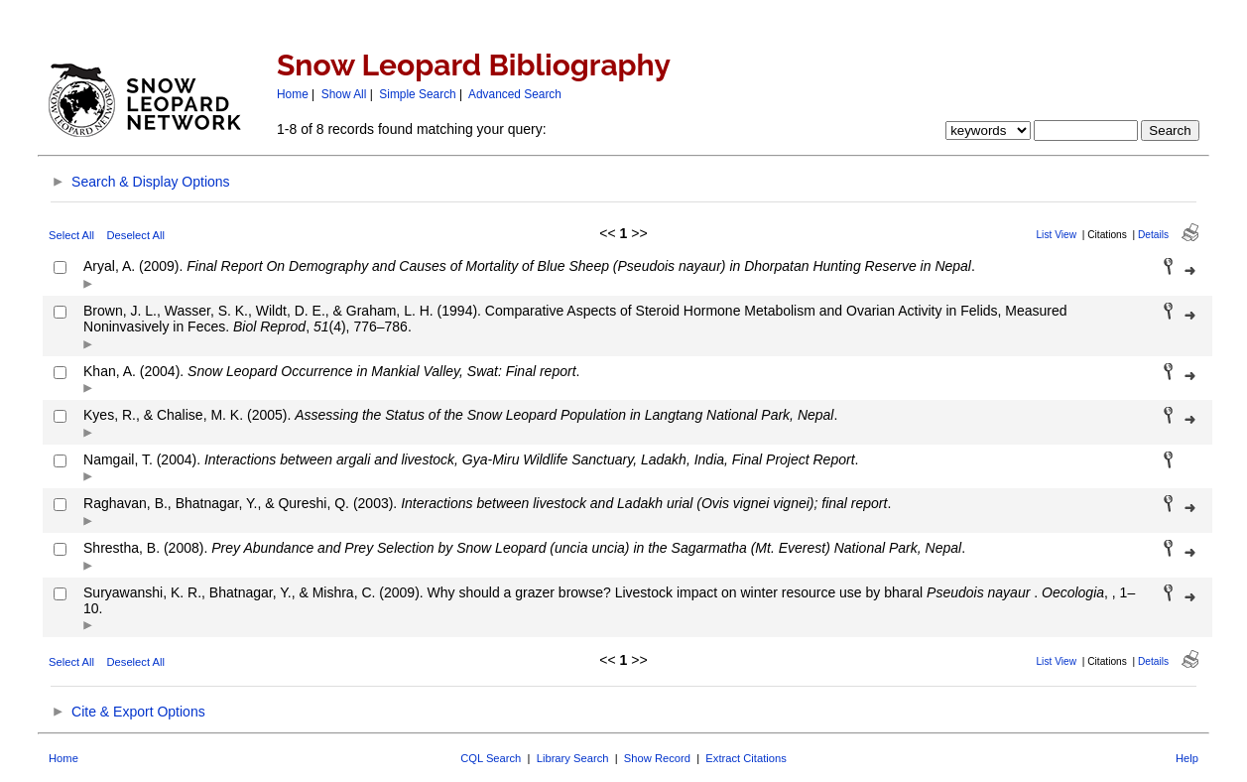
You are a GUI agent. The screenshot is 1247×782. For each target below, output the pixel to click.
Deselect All (136, 235)
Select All (71, 235)
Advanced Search (514, 94)
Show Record (657, 758)
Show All (344, 94)
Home (293, 94)
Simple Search (417, 94)
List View (1056, 234)
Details (1153, 234)
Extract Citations (745, 758)
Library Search (573, 758)
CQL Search (490, 758)
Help (1187, 758)
